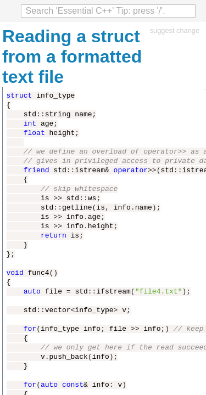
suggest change (174, 30)
